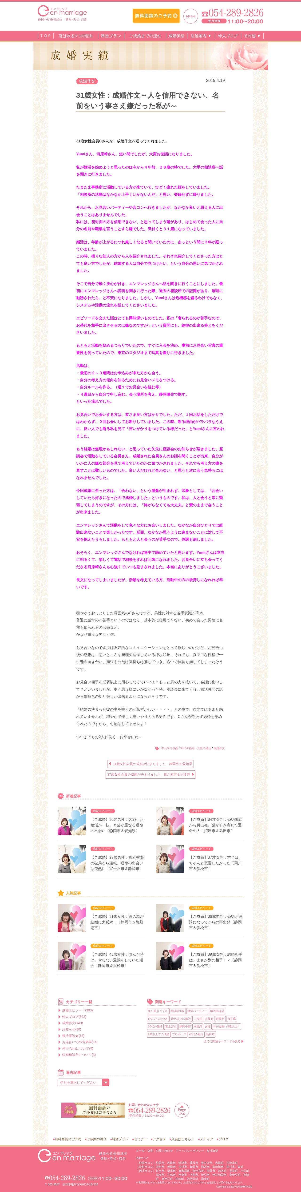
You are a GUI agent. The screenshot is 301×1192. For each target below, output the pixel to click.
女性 (207, 1026)
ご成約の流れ (97, 1139)
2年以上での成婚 (158, 1034)
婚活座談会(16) (73, 1036)
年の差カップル (158, 1011)
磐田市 (220, 1018)
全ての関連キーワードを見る (222, 1041)
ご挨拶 (198, 1018)
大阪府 (209, 1018)
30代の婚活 (187, 748)
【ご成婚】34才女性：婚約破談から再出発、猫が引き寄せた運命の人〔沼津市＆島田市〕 (215, 825)
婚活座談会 (217, 1011)
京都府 (198, 1026)
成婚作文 (87, 81)
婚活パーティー (197, 1011)
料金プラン (111, 36)
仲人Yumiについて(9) (77, 1048)
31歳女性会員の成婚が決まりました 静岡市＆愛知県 (152, 764)
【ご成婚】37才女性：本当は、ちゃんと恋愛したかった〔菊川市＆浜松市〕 (215, 863)
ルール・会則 (144, 1150)
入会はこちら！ (182, 1139)
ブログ (224, 1139)
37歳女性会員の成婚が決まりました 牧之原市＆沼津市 (148, 774)
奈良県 (231, 1018)
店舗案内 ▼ (200, 36)
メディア (206, 1139)
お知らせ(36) (71, 1029)
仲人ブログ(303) (74, 1017)
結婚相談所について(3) (79, 1055)
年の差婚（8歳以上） (226, 1026)
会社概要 (212, 1150)
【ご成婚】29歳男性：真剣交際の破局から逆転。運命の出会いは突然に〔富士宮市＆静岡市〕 (117, 863)
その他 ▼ (252, 36)
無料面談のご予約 (68, 1139)
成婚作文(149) (72, 1023)
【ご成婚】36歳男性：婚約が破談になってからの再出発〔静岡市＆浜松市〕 (215, 922)
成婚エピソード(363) (77, 1010)
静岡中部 (185, 1026)
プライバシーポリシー (190, 1150)
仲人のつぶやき (158, 1018)
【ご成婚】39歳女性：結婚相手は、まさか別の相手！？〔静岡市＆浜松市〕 (215, 960)
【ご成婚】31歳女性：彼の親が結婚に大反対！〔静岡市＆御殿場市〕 (117, 922)
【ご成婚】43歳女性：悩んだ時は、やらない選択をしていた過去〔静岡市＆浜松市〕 (117, 960)
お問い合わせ (164, 1150)
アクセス (159, 1139)
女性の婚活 (204, 748)
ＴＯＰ (45, 36)
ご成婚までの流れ (145, 36)
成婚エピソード (103, 811)
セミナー (140, 1139)
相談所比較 (177, 1011)
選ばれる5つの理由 (76, 36)
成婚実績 (177, 36)
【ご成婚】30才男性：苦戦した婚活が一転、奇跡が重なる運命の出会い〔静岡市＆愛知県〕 (117, 825)
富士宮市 (171, 1026)
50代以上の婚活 (180, 1018)
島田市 (210, 1034)
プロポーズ (179, 1034)
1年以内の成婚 (168, 748)
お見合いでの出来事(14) (80, 1042)
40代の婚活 (196, 1034)
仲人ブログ (228, 36)
